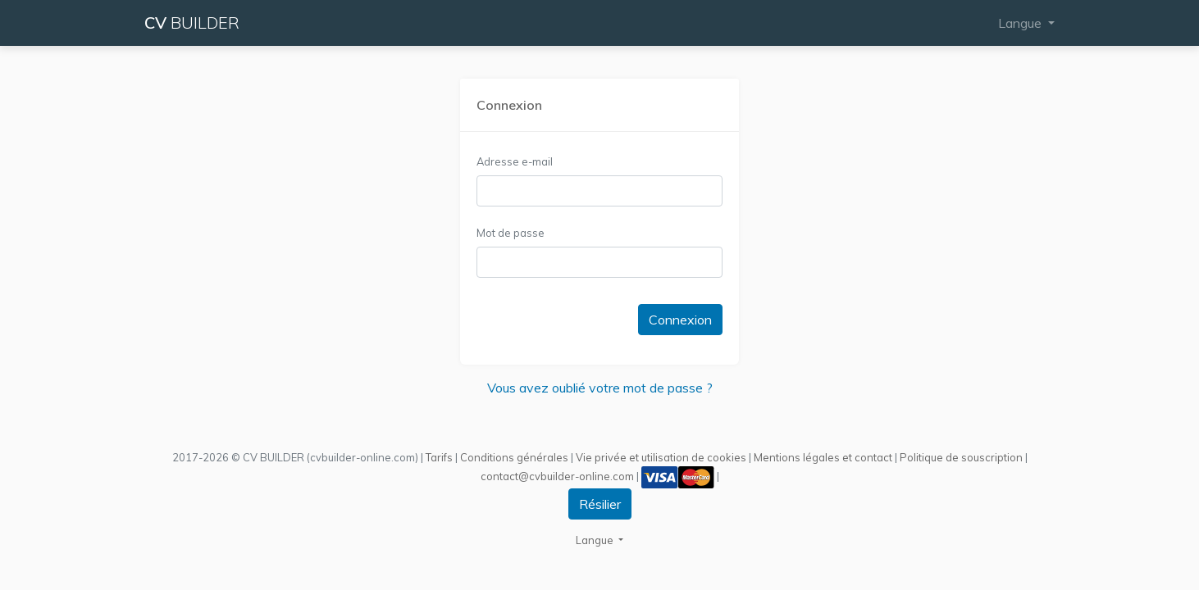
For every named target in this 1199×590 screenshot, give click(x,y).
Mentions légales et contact (823, 457)
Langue (1021, 23)
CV (191, 22)
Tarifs (439, 457)
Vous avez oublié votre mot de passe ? (600, 387)
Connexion (680, 319)
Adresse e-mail (514, 161)
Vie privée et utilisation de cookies (661, 457)
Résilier (600, 504)
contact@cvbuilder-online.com (557, 475)
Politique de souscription (961, 457)
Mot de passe (510, 232)
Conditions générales (514, 457)
